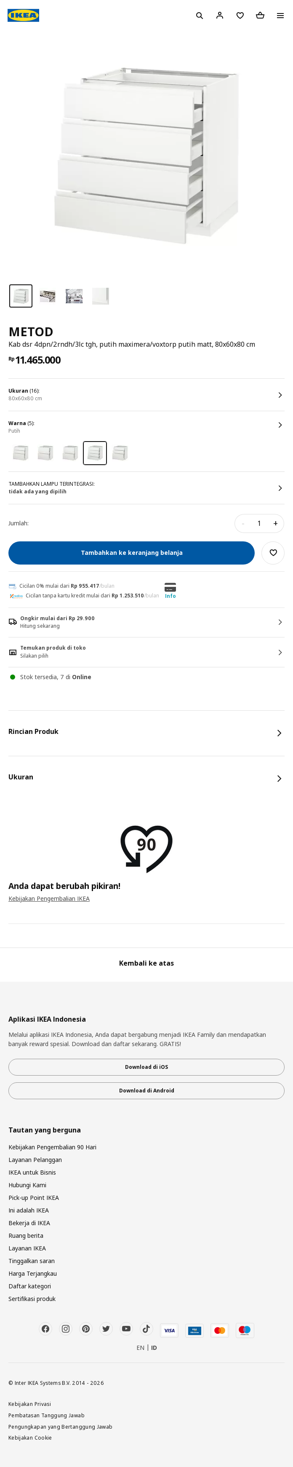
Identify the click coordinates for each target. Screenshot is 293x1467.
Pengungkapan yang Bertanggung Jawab (60, 1426)
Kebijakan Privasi (29, 1403)
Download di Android (146, 1090)
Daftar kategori (29, 1286)
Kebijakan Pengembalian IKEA (49, 898)
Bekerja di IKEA (29, 1223)
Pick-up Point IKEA (33, 1198)
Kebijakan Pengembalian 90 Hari (52, 1147)
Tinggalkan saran (31, 1261)
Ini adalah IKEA (28, 1210)
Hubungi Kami (27, 1185)
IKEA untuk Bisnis (32, 1172)
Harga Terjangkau (32, 1273)
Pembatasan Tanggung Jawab (46, 1415)
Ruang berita (25, 1235)
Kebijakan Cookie (30, 1437)
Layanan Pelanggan (35, 1160)
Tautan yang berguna (44, 1130)
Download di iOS (146, 1067)
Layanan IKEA (27, 1248)
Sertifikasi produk (32, 1299)
